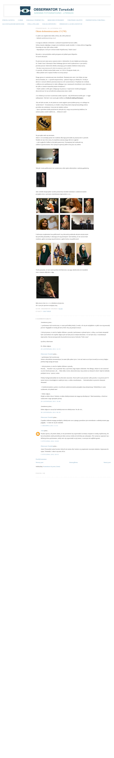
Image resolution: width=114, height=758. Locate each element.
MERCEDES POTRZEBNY (56, 20)
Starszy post (107, 462)
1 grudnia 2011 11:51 (49, 425)
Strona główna (73, 462)
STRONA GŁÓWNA (8, 20)
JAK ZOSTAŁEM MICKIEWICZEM (13, 24)
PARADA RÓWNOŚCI (49, 24)
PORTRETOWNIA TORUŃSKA (95, 20)
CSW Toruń (47, 311)
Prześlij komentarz (41, 459)
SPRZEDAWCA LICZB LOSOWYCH (70, 24)
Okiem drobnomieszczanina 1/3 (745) (51, 31)
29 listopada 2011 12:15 (51, 349)
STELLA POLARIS (33, 24)
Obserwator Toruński (47, 354)
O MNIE (20, 20)
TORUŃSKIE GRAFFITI (74, 20)
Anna (42, 430)
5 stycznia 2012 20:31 (50, 454)
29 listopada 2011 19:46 (51, 401)
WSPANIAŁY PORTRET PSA (35, 20)
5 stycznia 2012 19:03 (50, 441)
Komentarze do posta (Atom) (51, 466)
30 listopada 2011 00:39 (51, 412)
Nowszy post (39, 462)
